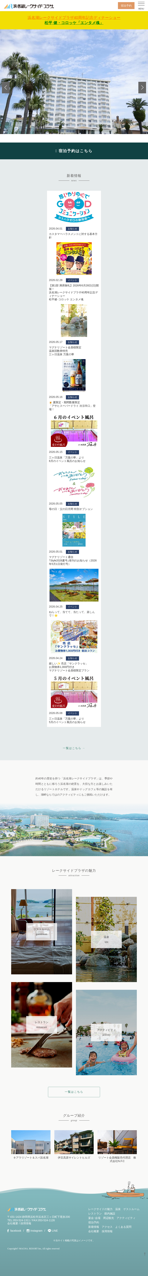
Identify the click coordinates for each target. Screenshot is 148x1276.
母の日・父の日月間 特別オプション (71, 509)
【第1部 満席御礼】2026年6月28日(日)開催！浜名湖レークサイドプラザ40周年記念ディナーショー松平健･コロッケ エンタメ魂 (74, 292)
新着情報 (93, 1226)
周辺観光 (108, 1217)
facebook (15, 1230)
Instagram (36, 1230)
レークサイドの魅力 (100, 1209)
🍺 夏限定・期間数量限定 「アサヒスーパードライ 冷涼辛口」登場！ (72, 406)
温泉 (118, 1209)
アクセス (107, 1226)
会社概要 (12, 1223)
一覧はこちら (74, 1091)
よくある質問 (123, 1226)
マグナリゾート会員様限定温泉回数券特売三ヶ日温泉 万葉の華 (65, 351)
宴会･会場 (94, 1217)
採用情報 (25, 1223)
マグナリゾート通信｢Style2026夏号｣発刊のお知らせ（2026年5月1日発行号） (73, 560)
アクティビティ (126, 1217)
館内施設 (109, 1213)
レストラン (95, 1213)
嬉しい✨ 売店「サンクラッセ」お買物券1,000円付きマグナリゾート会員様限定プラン (69, 667)
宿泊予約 (126, 5)
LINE (55, 1230)
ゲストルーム (131, 1209)
